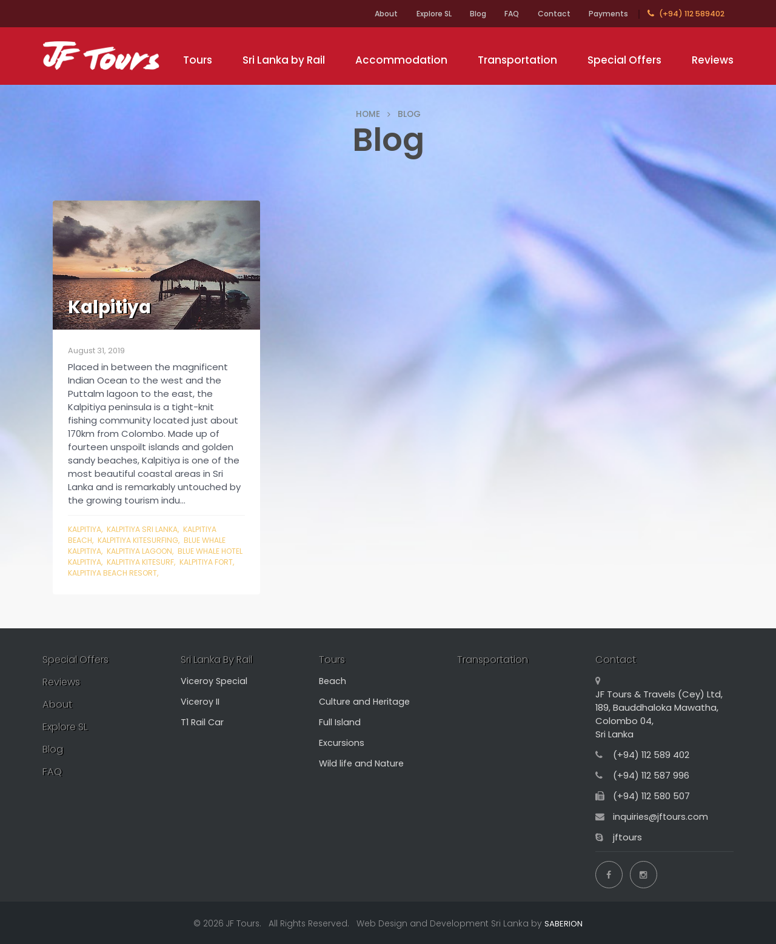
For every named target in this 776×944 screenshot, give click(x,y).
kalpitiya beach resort (177, 573)
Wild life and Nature (363, 763)
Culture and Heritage (366, 702)
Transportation (517, 60)
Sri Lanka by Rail (283, 60)
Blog (469, 13)
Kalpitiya (86, 529)
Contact (550, 13)
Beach (333, 681)
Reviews (713, 60)
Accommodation (401, 60)
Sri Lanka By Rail (221, 660)
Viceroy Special (215, 681)
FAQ (505, 13)
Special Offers (624, 60)
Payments (607, 13)
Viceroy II (200, 702)
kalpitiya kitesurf (169, 562)
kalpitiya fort (96, 573)
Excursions (341, 743)
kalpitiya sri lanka (146, 529)
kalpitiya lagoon (144, 551)
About (370, 13)
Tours (197, 60)
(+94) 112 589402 (685, 13)
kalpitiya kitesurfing (141, 540)
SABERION (563, 922)
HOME (368, 114)
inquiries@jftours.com (661, 817)
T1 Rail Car (203, 722)
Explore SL (421, 13)
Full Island (340, 722)
